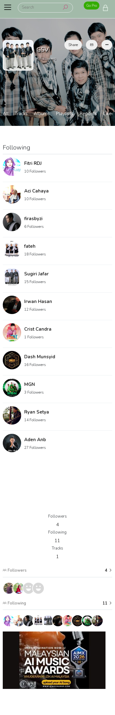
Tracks (21, 114)
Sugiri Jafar (36, 274)
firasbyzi (33, 219)
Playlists (64, 114)
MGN (29, 384)
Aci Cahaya (36, 191)
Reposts (88, 114)
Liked (108, 114)
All (6, 114)
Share (73, 44)
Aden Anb (35, 440)
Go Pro (91, 5)
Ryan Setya (36, 412)
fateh (30, 246)
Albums (42, 114)
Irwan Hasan (38, 301)
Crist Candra (38, 329)
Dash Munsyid (39, 357)
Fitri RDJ (33, 163)
